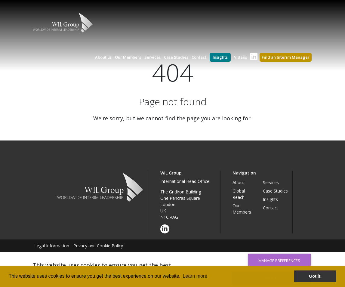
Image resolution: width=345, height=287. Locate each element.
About (238, 182)
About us (103, 57)
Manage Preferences (279, 260)
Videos (240, 57)
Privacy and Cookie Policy (98, 245)
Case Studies (176, 57)
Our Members (128, 57)
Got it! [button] (315, 276)
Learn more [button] (195, 276)
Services (152, 57)
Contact (199, 57)
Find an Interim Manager (286, 57)
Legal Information (51, 245)
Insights (220, 57)
